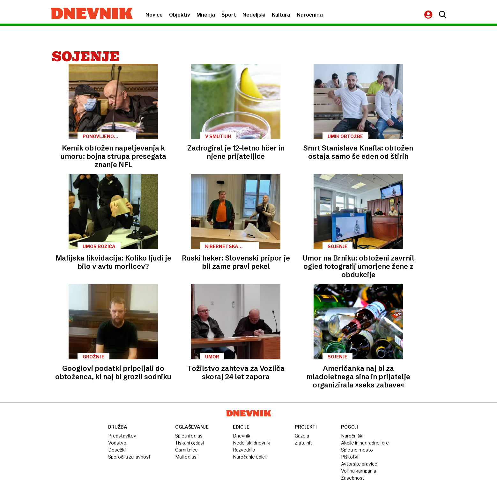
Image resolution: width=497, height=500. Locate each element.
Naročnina (310, 15)
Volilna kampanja (358, 471)
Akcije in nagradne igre (365, 442)
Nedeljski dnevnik (251, 442)
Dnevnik (241, 435)
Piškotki (349, 457)
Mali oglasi (186, 457)
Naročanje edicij (250, 457)
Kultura (281, 15)
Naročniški (352, 435)
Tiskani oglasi (189, 442)
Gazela (302, 435)
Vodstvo (117, 442)
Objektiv (179, 15)
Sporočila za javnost (129, 457)
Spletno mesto (357, 449)
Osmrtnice (186, 449)
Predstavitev (122, 435)
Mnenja (206, 15)
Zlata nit (303, 442)
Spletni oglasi (189, 435)
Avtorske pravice (359, 464)
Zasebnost (352, 478)
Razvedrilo (244, 449)
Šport (228, 15)
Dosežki (117, 449)
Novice (154, 15)
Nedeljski (253, 15)
